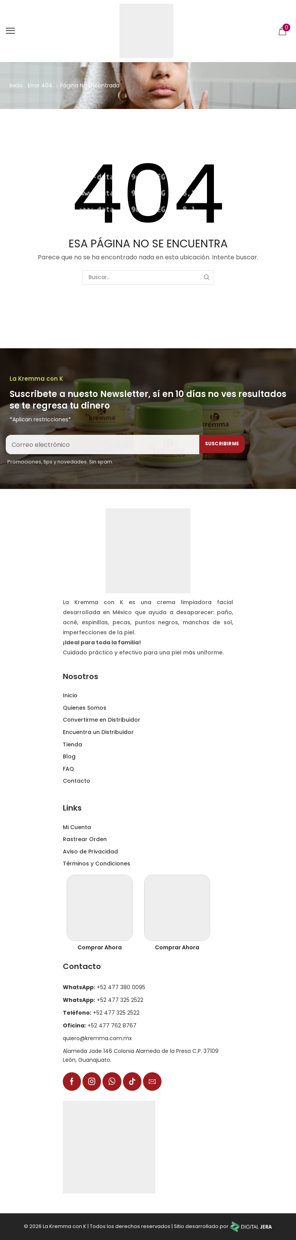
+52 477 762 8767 (99, 1025)
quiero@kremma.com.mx (97, 1038)
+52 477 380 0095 (104, 987)
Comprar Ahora (99, 947)
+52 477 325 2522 (103, 1000)
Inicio (17, 85)
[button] (10, 30)
